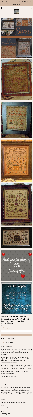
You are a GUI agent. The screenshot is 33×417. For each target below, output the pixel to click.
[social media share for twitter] (3, 338)
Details (2, 342)
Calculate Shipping (5, 328)
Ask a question (11, 338)
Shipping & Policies (10, 342)
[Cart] (31, 8)
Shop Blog (8, 407)
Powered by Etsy (4, 414)
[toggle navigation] (1, 8)
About (8, 402)
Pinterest (13, 407)
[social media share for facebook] (1, 338)
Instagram (23, 407)
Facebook (3, 407)
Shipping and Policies (16, 402)
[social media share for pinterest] (6, 338)
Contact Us (23, 402)
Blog (5, 402)
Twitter (18, 407)
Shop (2, 402)
